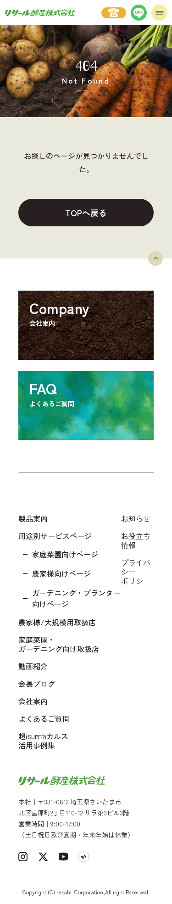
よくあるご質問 (44, 718)
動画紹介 (33, 666)
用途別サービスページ (55, 535)
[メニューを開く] (159, 13)
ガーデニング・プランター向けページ (76, 598)
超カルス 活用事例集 (43, 740)
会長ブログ (36, 683)
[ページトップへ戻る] (155, 258)
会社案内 (33, 701)
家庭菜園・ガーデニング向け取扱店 (58, 644)
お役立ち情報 (135, 540)
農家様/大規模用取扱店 (57, 622)
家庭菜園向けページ (65, 554)
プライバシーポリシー (135, 571)
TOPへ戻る (86, 213)
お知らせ (135, 518)
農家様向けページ (61, 573)
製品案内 (33, 518)
